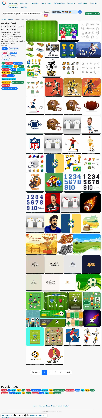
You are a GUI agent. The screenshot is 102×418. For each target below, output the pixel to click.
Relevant (5, 56)
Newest (5, 52)
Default (5, 48)
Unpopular (6, 59)
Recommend (13, 52)
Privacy (53, 406)
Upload (47, 12)
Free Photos (24, 3)
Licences (42, 406)
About (60, 406)
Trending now (14, 48)
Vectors (10, 19)
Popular (13, 56)
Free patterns (13, 7)
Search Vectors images (11, 14)
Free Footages (46, 3)
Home (4, 19)
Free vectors (12, 3)
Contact (66, 406)
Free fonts (34, 3)
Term (48, 406)
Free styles (93, 3)
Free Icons (71, 3)
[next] (68, 372)
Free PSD (23, 7)
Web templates (59, 3)
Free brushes (82, 3)
